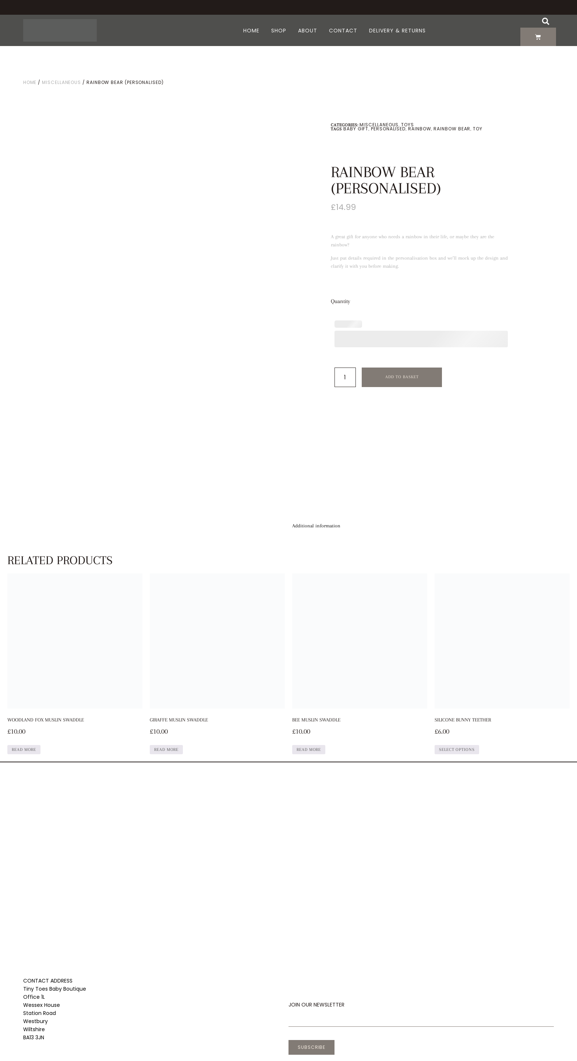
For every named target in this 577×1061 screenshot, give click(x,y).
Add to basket (401, 377)
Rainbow (419, 129)
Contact (343, 30)
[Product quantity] (345, 377)
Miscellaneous (61, 82)
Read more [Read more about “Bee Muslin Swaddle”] (309, 749)
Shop (278, 30)
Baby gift (355, 129)
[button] (545, 21)
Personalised (388, 129)
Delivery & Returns (397, 30)
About (307, 30)
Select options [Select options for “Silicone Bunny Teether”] (457, 749)
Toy (477, 129)
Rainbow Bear (451, 129)
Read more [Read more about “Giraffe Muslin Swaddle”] (166, 749)
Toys (407, 125)
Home (251, 30)
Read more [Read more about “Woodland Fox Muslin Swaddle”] (24, 749)
